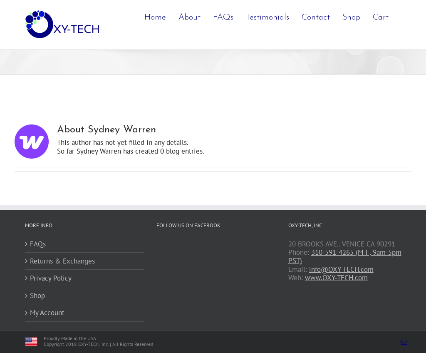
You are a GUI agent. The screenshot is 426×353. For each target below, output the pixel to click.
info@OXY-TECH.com (341, 269)
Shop (37, 295)
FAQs (38, 244)
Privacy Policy (51, 278)
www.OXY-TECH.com (336, 277)
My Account (47, 312)
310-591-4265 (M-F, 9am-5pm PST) (344, 256)
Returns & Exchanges (62, 261)
